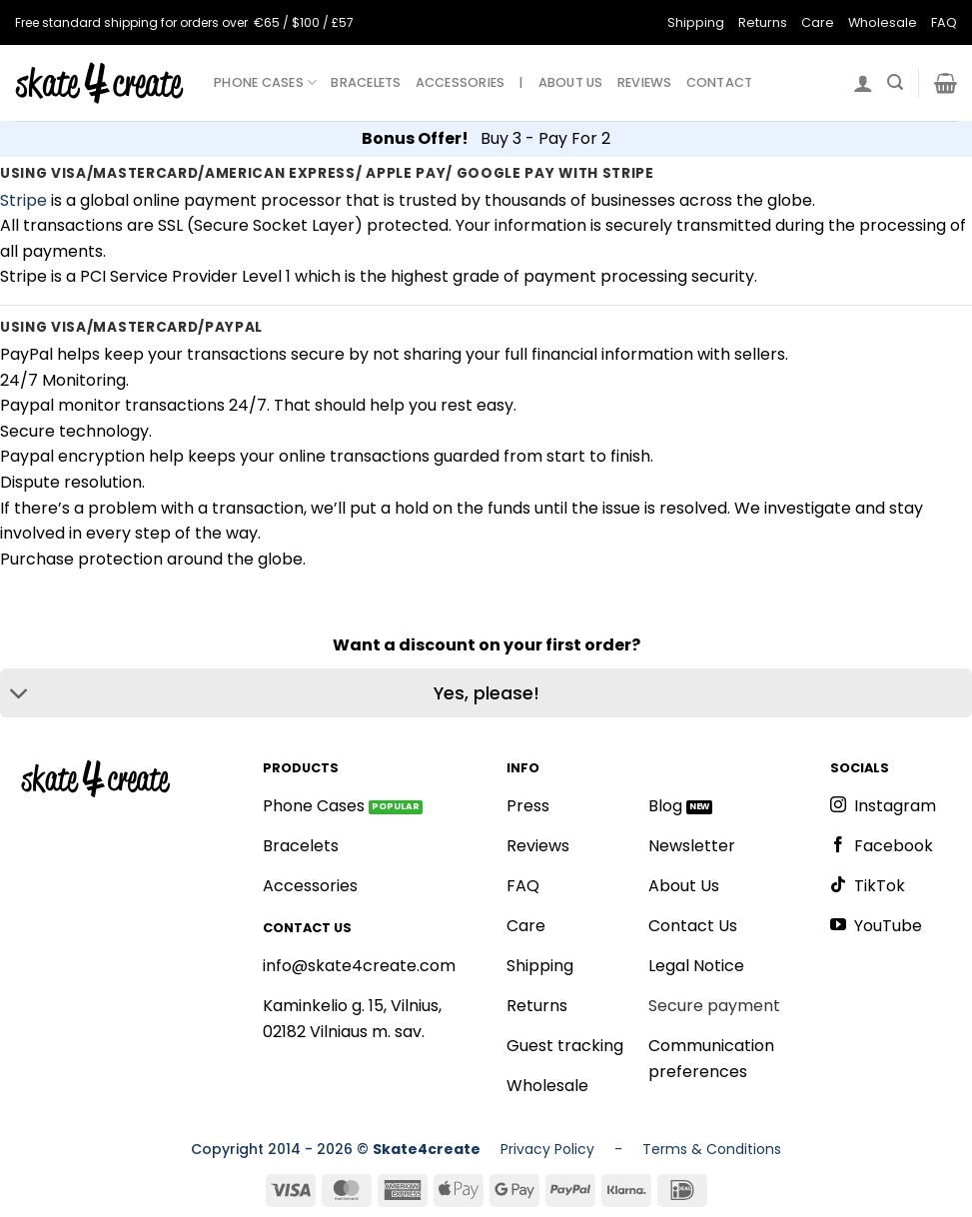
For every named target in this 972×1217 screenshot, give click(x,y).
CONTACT (719, 82)
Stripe (23, 200)
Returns (762, 22)
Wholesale (882, 22)
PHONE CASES (265, 82)
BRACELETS (366, 82)
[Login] (863, 83)
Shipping (695, 22)
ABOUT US (570, 82)
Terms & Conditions (711, 1149)
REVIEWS (644, 82)
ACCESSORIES (460, 82)
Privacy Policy (547, 1149)
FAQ (944, 22)
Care (817, 22)
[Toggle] (19, 694)
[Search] (895, 82)
